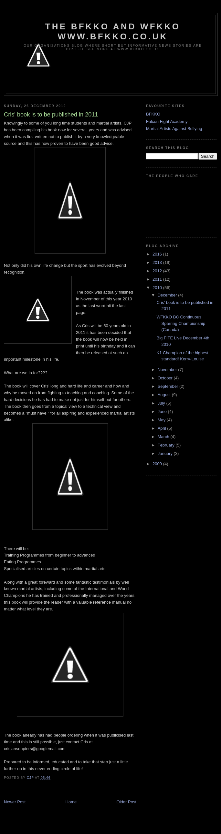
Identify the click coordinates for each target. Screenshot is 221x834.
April (162, 428)
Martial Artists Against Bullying (174, 128)
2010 (158, 287)
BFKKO (153, 114)
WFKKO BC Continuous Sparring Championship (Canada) (180, 323)
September (168, 386)
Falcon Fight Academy (167, 121)
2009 (158, 463)
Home (71, 801)
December (168, 295)
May (162, 419)
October (166, 378)
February (167, 445)
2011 (158, 279)
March (164, 436)
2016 (158, 254)
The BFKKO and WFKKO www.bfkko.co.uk (112, 31)
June (163, 411)
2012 (158, 270)
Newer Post (15, 801)
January (166, 453)
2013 (158, 262)
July (162, 403)
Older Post (126, 801)
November (168, 369)
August (165, 394)
